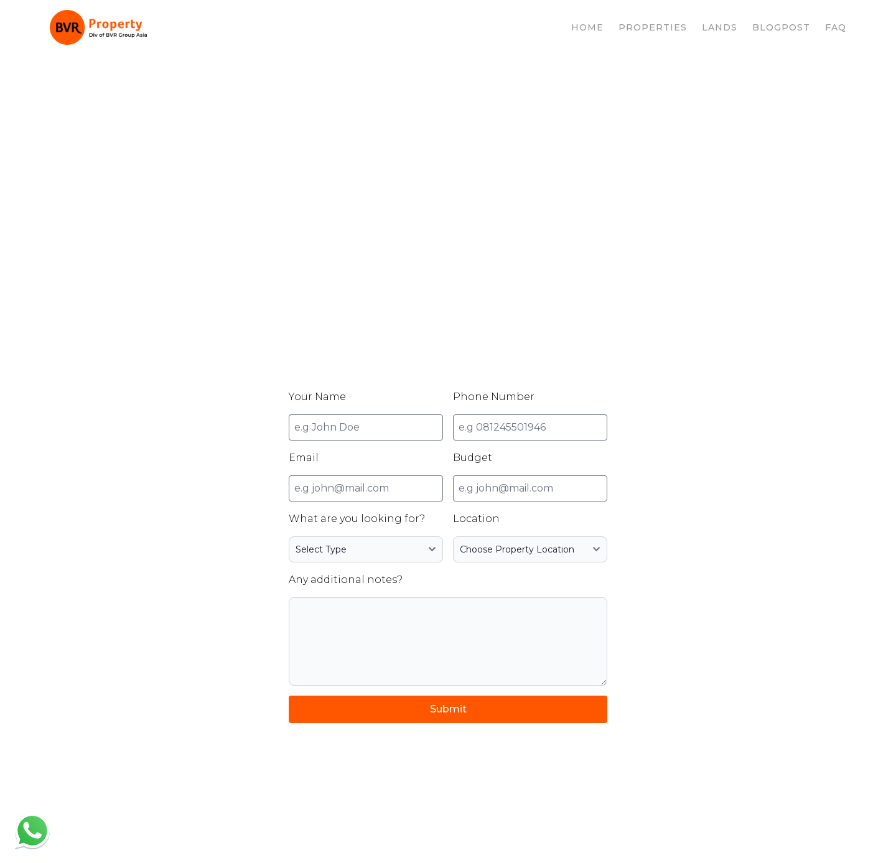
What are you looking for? (357, 519)
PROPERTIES (652, 27)
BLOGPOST (781, 27)
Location (476, 519)
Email (304, 458)
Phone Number (493, 397)
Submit (448, 709)
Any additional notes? (346, 579)
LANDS (719, 27)
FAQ (835, 27)
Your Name (317, 397)
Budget (472, 458)
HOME (587, 27)
